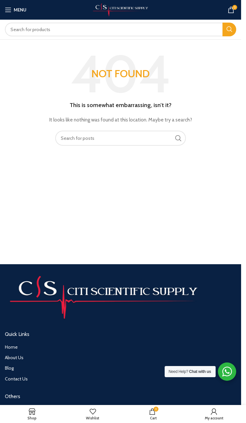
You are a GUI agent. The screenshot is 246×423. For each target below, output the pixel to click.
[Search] (120, 29)
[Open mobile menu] (16, 9)
